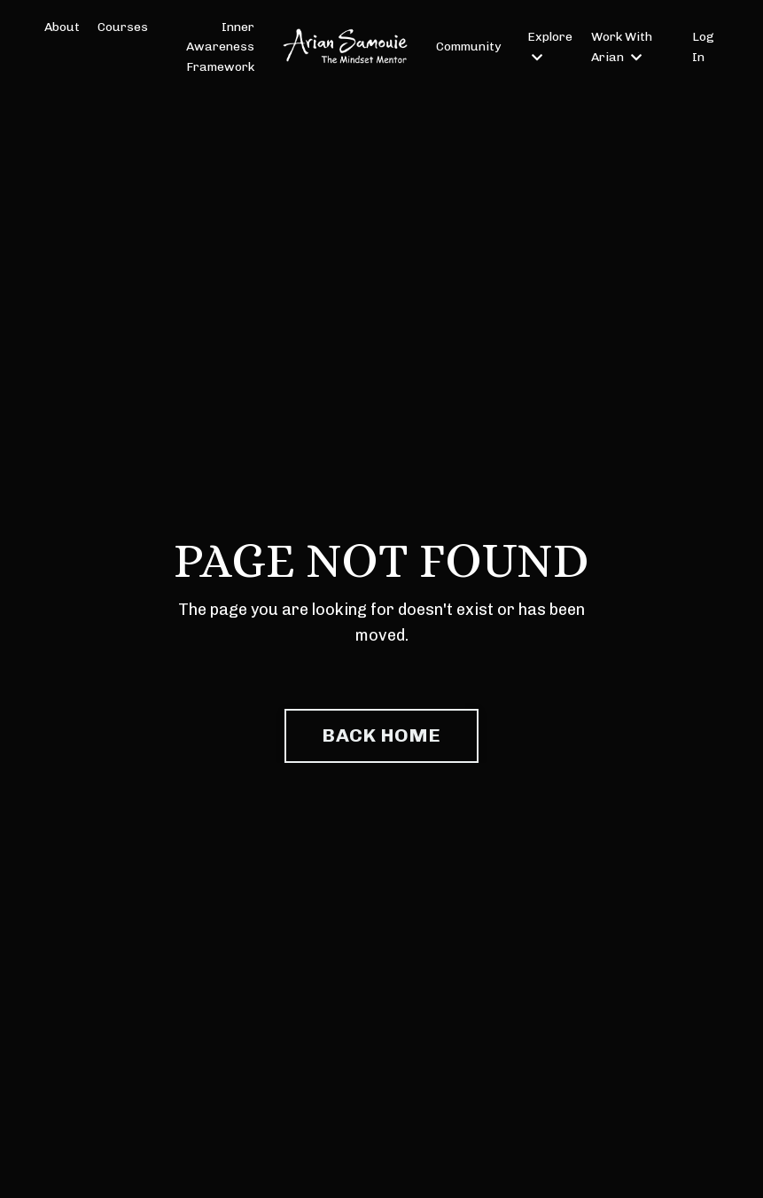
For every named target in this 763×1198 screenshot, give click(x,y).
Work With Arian (621, 46)
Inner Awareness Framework (220, 46)
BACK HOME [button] (381, 735)
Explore (549, 46)
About (62, 27)
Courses (122, 27)
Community (468, 46)
